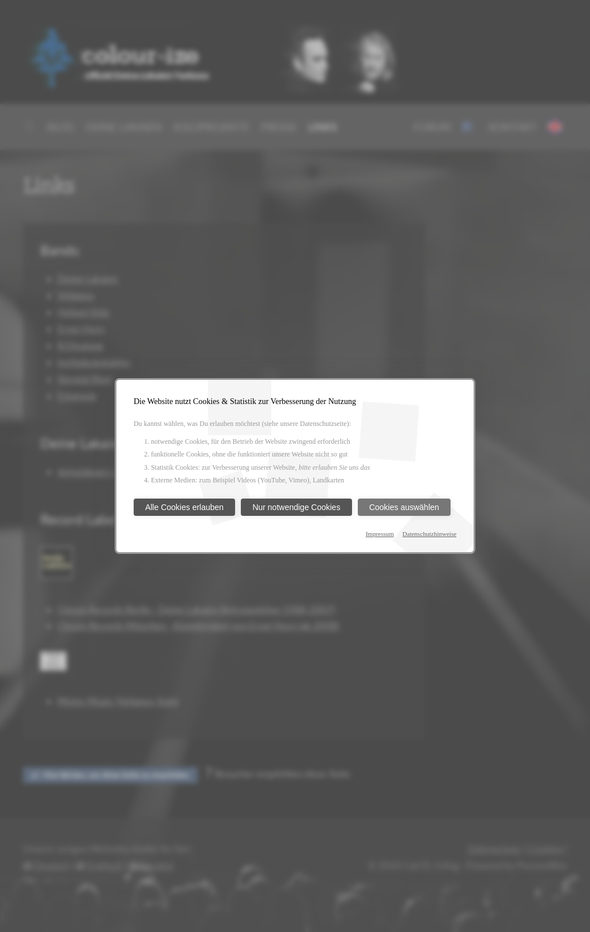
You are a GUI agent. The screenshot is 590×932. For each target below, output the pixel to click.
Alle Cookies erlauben (184, 507)
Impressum (380, 533)
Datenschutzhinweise (429, 533)
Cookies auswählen (404, 507)
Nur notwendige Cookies (296, 507)
